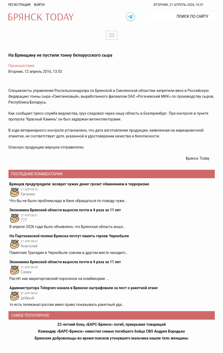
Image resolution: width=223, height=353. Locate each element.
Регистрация (19, 5)
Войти (39, 5)
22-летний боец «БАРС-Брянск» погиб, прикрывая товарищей (111, 324)
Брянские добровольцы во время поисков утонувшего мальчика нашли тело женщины (111, 338)
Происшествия (21, 66)
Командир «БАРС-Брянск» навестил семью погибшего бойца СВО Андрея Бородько (111, 331)
